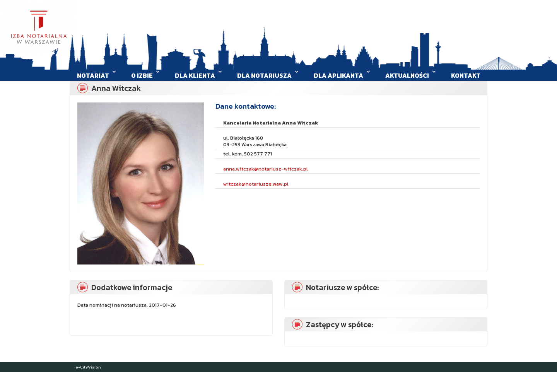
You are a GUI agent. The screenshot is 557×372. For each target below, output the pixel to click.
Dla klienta (195, 75)
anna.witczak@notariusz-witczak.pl (265, 168)
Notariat (93, 75)
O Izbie (142, 75)
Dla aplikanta (338, 75)
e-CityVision (88, 367)
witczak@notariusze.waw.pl (256, 184)
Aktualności (407, 75)
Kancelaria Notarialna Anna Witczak (270, 122)
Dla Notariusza (264, 75)
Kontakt (465, 75)
